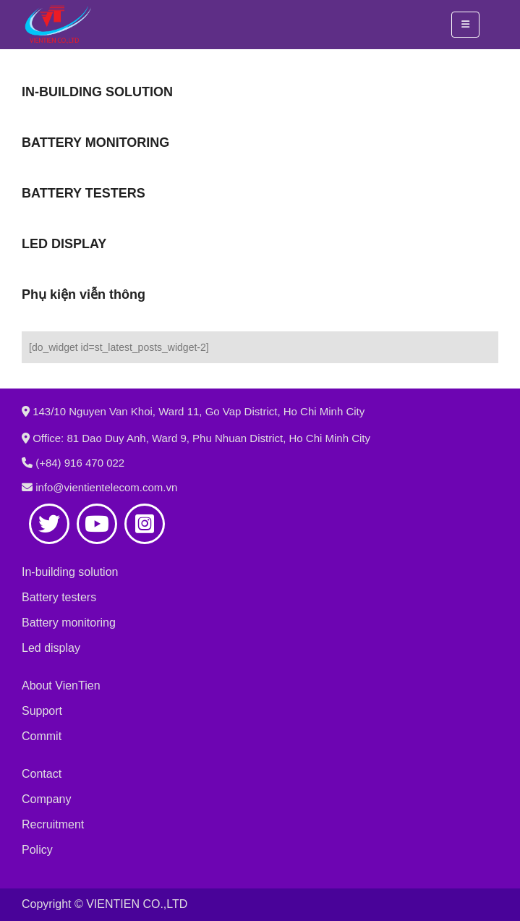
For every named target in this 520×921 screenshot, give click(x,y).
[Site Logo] (58, 24)
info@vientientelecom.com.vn (106, 487)
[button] (465, 25)
